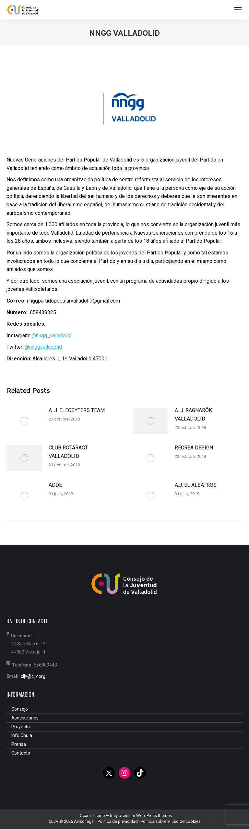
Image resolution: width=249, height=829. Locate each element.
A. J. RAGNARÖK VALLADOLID (193, 414)
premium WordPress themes (145, 815)
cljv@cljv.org (33, 676)
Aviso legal (84, 821)
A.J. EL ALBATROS (196, 485)
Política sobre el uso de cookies (171, 821)
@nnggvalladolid (43, 347)
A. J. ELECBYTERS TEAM (77, 410)
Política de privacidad (118, 821)
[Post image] (24, 421)
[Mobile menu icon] (238, 9)
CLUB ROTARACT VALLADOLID (68, 452)
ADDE (55, 485)
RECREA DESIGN (194, 448)
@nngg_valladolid (51, 335)
